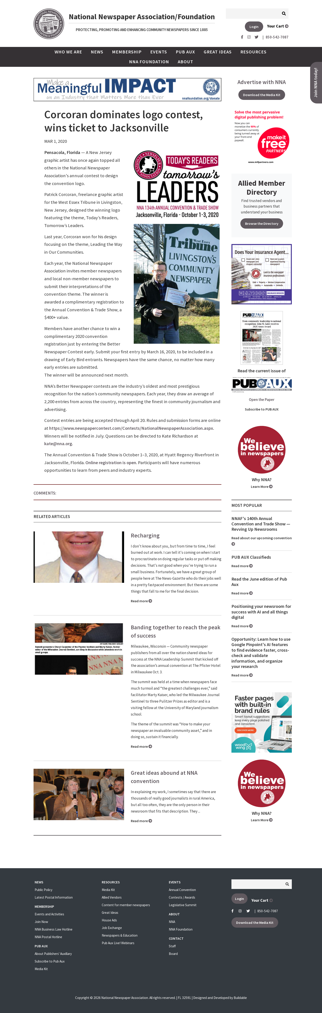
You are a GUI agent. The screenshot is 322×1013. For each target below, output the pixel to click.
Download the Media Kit (261, 95)
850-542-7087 (267, 911)
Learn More (262, 486)
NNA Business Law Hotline (53, 929)
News (97, 52)
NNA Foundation (149, 62)
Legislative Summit (183, 905)
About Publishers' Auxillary (53, 954)
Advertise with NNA (261, 82)
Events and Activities (49, 914)
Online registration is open (110, 462)
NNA (172, 922)
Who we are (68, 52)
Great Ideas (218, 52)
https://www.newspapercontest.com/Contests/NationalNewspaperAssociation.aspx (131, 428)
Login (254, 26)
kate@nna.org (58, 443)
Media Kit (41, 969)
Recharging (145, 535)
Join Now (41, 922)
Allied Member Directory (261, 187)
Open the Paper (261, 399)
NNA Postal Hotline (48, 937)
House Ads (109, 920)
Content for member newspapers (126, 905)
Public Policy (43, 890)
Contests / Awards (182, 897)
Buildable (240, 998)
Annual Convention (182, 890)
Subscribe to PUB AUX (262, 409)
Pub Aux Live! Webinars (118, 943)
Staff (172, 946)
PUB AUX (185, 52)
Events (158, 52)
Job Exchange (112, 928)
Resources (253, 52)
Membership (127, 52)
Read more (141, 601)
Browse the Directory (261, 223)
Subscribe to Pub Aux (50, 961)
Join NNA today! (315, 83)
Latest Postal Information (54, 897)
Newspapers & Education (120, 935)
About (185, 62)
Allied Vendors (112, 897)
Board (173, 954)
